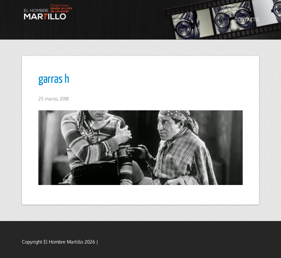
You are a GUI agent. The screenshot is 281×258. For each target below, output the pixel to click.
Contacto (246, 19)
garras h (53, 79)
